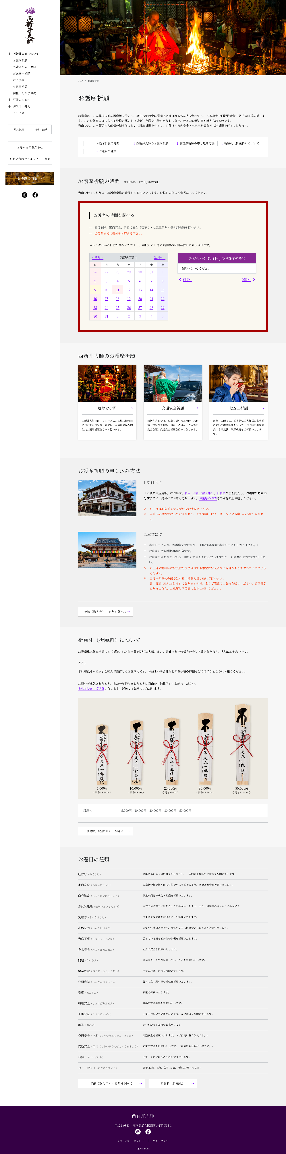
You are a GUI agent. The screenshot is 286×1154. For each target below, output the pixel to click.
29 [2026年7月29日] (129, 272)
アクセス (18, 113)
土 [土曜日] (162, 264)
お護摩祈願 (20, 60)
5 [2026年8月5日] (129, 281)
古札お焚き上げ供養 (91, 688)
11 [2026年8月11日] (117, 289)
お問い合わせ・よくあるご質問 (29, 159)
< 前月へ (97, 257)
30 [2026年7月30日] (140, 272)
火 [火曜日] (117, 264)
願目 (187, 493)
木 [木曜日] (140, 264)
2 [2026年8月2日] (95, 281)
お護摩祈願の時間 (107, 143)
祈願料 (221, 493)
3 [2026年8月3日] (106, 281)
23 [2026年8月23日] (95, 307)
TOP (80, 80)
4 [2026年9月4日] (151, 316)
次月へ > (159, 257)
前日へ (187, 279)
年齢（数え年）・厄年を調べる (105, 612)
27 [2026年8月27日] (140, 307)
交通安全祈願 (21, 73)
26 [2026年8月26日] (129, 307)
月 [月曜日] (106, 264)
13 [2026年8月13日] (140, 289)
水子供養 (18, 80)
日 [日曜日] (95, 264)
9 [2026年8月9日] (95, 289)
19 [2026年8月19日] (129, 298)
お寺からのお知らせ (30, 147)
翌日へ (246, 279)
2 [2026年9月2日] (129, 316)
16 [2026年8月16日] (95, 298)
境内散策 (19, 129)
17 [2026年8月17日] (106, 298)
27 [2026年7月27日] (106, 272)
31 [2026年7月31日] (151, 272)
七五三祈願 (20, 86)
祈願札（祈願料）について (241, 143)
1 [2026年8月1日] (162, 272)
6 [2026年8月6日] (140, 281)
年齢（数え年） (203, 493)
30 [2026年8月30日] (95, 316)
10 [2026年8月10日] (106, 289)
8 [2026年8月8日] (163, 281)
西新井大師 (143, 1115)
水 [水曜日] (129, 264)
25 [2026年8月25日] (117, 307)
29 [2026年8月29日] (163, 307)
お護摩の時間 (208, 498)
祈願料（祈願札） (173, 1083)
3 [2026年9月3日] (140, 316)
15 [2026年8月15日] (162, 289)
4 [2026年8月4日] (118, 281)
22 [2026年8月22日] (163, 298)
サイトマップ (160, 1141)
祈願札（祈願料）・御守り (105, 831)
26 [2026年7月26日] (95, 272)
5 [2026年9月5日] (163, 316)
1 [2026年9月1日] (117, 316)
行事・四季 (40, 129)
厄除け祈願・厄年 (24, 67)
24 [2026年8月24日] (106, 307)
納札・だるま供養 (24, 93)
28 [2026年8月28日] (151, 307)
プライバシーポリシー (130, 1141)
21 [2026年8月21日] (151, 298)
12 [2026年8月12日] (129, 289)
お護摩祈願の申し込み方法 (196, 143)
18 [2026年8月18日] (117, 298)
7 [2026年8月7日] (151, 281)
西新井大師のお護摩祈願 (152, 143)
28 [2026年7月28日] (117, 272)
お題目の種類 (107, 151)
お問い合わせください (195, 268)
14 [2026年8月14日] (151, 289)
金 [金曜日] (151, 264)
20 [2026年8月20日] (140, 298)
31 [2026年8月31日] (106, 316)
